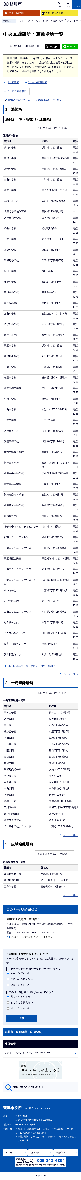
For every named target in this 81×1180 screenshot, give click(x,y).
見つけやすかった (20, 996)
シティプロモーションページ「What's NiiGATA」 (29, 1052)
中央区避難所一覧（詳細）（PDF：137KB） (33, 666)
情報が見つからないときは (28, 1087)
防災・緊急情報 (16, 13)
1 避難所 (13, 82)
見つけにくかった (20, 1008)
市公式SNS (61, 1152)
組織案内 (35, 1152)
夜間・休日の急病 (54, 13)
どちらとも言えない (22, 979)
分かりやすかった (20, 973)
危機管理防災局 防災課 (21, 919)
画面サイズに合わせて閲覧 (52, 128)
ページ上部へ (70, 674)
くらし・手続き (41, 21)
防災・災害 (58, 21)
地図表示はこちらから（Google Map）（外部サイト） (38, 99)
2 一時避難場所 (37, 82)
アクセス (9, 1152)
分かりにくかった (20, 985)
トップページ (23, 21)
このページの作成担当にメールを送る (32, 937)
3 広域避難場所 (17, 91)
